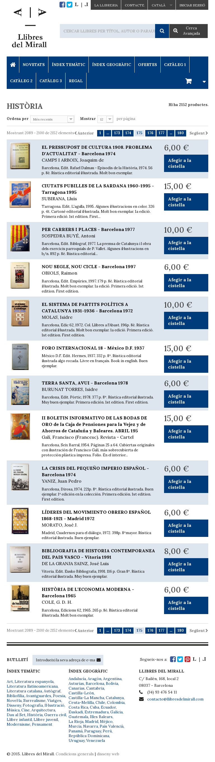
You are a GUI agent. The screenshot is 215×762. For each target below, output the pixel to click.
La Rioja (76, 721)
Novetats (34, 64)
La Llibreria (106, 5)
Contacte (134, 5)
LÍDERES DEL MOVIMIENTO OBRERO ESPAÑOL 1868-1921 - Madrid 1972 (99, 518)
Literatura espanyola (34, 681)
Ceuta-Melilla (81, 702)
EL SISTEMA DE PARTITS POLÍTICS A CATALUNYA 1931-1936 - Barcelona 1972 (99, 310)
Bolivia (112, 683)
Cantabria (95, 688)
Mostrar (88, 118)
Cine (25, 710)
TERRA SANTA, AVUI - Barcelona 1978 (99, 386)
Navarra (90, 726)
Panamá (76, 730)
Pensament (42, 724)
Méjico (106, 721)
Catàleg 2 (21, 80)
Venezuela (95, 740)
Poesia (59, 695)
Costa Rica (78, 707)
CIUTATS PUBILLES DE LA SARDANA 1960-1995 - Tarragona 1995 (99, 192)
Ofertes (147, 64)
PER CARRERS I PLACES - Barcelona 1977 (99, 233)
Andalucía (77, 678)
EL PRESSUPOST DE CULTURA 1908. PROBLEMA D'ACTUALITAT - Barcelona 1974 (99, 153)
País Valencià (111, 726)
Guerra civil (55, 714)
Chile (100, 702)
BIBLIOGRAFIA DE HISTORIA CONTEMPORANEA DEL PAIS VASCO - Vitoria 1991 (99, 557)
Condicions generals (75, 753)
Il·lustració (54, 705)
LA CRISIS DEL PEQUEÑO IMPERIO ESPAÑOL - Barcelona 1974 (99, 474)
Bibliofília (15, 695)
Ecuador (108, 707)
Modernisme (18, 724)
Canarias (77, 688)
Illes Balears (101, 716)
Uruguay (77, 740)
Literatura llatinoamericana (32, 686)
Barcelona (95, 683)
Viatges (54, 700)
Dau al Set (16, 714)
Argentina (112, 678)
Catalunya (115, 697)
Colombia (116, 702)
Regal (76, 80)
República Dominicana (89, 735)
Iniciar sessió (192, 5)
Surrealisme (34, 700)
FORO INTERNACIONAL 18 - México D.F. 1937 (93, 348)
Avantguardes (38, 695)
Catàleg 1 (175, 64)
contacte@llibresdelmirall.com (175, 699)
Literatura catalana (24, 690)
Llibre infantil (19, 719)
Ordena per (18, 118)
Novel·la (14, 700)
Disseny (14, 705)
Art (10, 681)
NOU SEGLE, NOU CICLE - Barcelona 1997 (99, 270)
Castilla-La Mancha (86, 697)
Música (13, 710)
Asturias (76, 683)
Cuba (94, 707)
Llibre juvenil (46, 719)
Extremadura (97, 711)
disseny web (108, 753)
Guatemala (78, 716)
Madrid (91, 721)
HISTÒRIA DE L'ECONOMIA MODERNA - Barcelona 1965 (99, 595)
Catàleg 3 (50, 80)
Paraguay (92, 730)
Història (35, 714)
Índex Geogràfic (111, 64)
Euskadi (76, 711)
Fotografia (33, 705)
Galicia (116, 711)
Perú (107, 730)
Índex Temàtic (68, 64)
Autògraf (52, 690)
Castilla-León (81, 692)
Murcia (75, 726)
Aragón (94, 678)
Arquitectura (43, 710)
